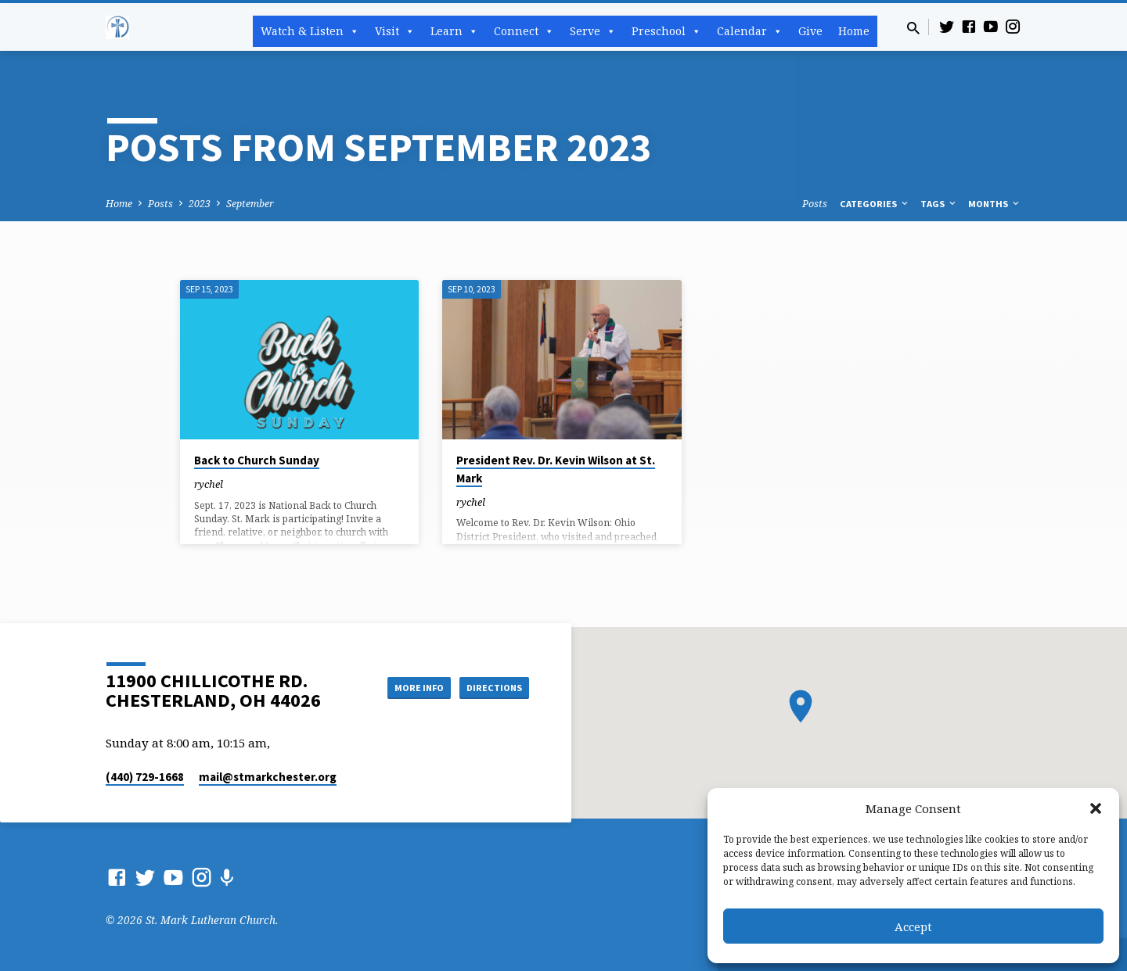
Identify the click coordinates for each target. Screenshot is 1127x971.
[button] (1096, 808)
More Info (402, 686)
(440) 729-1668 (145, 776)
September (250, 203)
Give (810, 30)
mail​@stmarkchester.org (268, 776)
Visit (395, 31)
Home (854, 30)
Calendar (750, 31)
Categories (875, 204)
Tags (939, 204)
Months (994, 204)
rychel (208, 484)
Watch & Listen (310, 31)
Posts (160, 203)
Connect (524, 31)
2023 (200, 203)
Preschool (666, 31)
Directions (489, 686)
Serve (593, 31)
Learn (454, 31)
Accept (913, 926)
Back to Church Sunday (256, 460)
